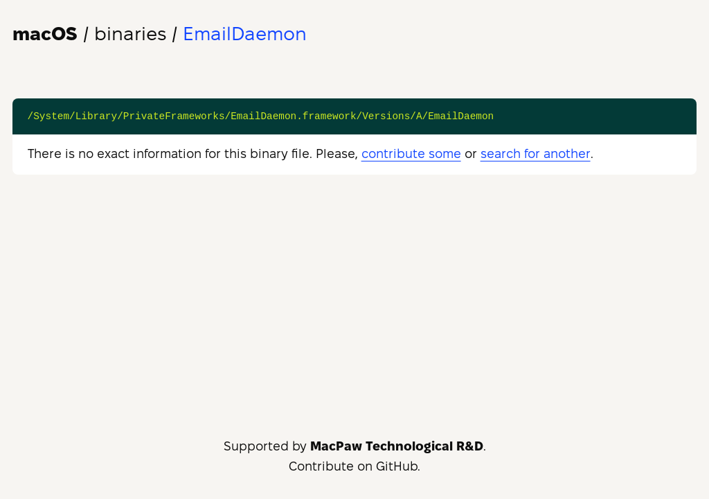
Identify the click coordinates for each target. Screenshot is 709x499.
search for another (536, 153)
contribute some (411, 153)
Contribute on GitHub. (354, 466)
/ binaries (89, 34)
